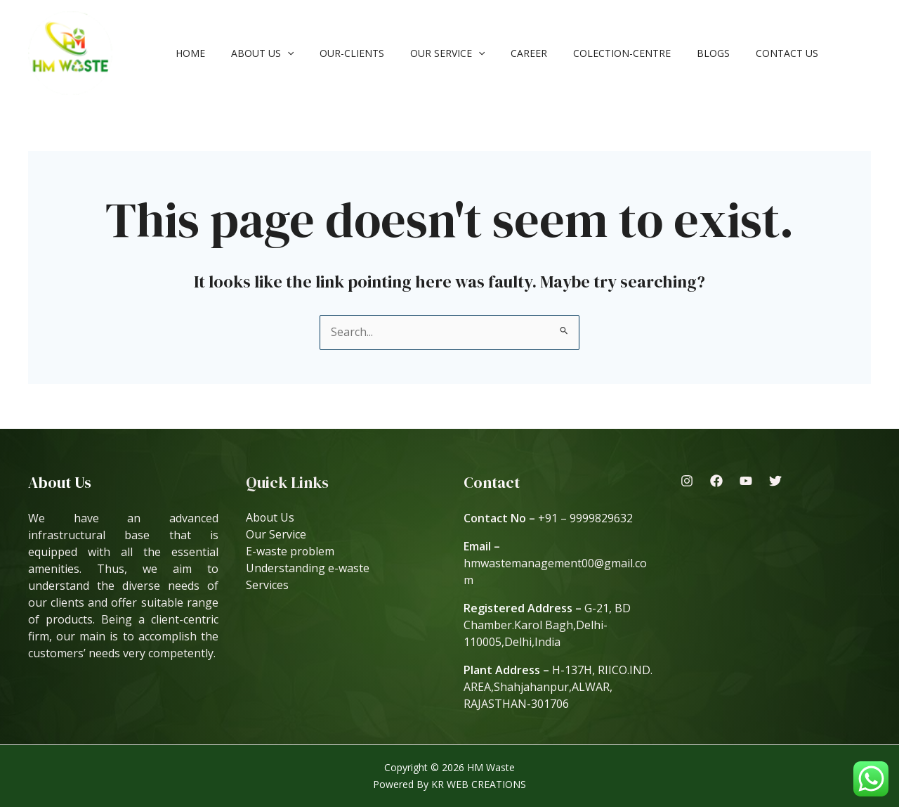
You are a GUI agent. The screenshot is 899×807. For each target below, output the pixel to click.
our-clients (335, 53)
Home (187, 53)
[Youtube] (746, 480)
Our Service (425, 53)
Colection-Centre (587, 53)
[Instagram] (687, 480)
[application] (277, 53)
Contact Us (740, 53)
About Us (252, 53)
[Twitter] (775, 480)
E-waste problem (290, 552)
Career (501, 53)
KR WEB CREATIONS (478, 784)
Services (267, 585)
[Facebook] (716, 480)
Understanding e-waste (307, 568)
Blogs (672, 53)
